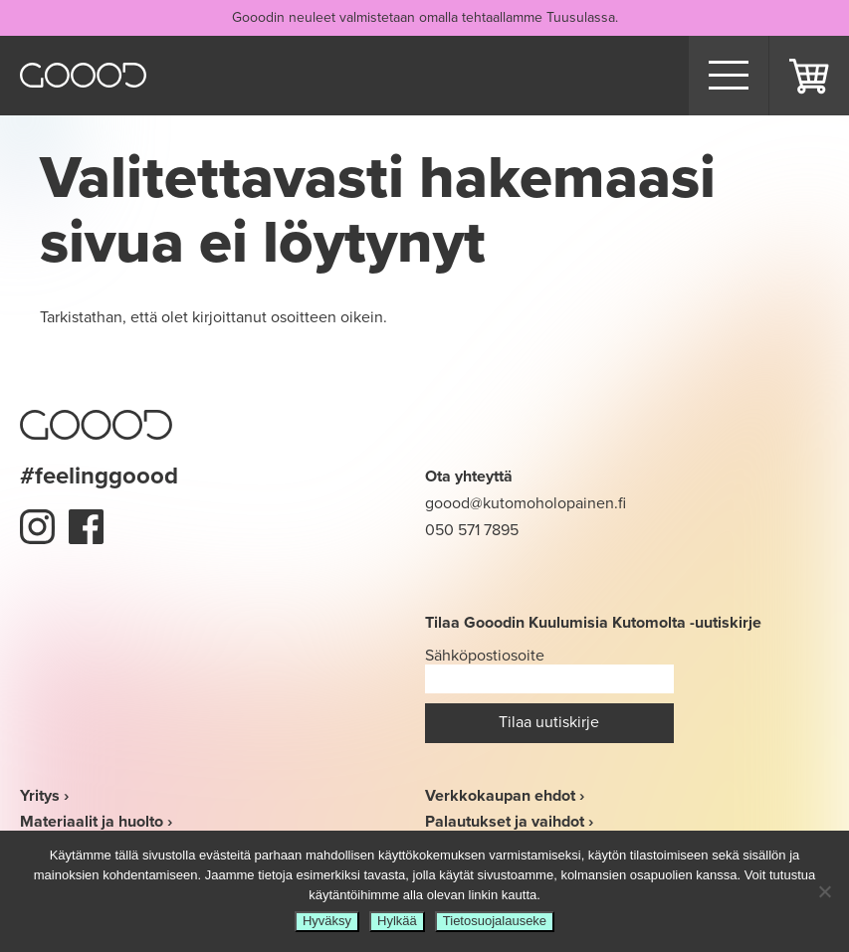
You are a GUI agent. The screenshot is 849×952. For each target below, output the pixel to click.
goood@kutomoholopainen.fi (525, 502)
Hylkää (397, 920)
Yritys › (44, 795)
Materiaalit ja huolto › (96, 821)
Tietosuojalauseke (494, 920)
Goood (83, 75)
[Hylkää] (824, 891)
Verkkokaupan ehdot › (504, 795)
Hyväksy (327, 920)
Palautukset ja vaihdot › (509, 821)
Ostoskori (809, 75)
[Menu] (728, 75)
